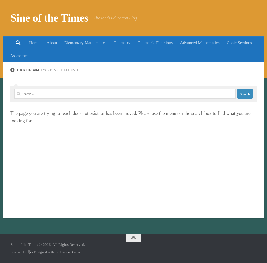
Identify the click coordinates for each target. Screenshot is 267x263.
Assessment (20, 56)
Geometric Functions (155, 43)
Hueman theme (70, 252)
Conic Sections (239, 43)
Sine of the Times (49, 18)
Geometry (122, 43)
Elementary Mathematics (85, 43)
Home (34, 43)
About (52, 43)
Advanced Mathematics (200, 43)
